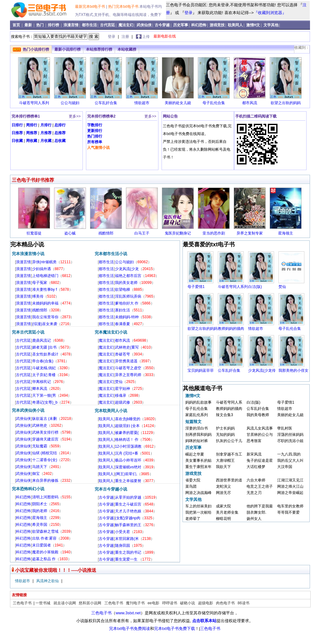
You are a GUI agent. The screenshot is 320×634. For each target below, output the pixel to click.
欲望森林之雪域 (45, 531)
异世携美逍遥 (126, 361)
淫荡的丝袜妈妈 (290, 434)
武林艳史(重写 (127, 347)
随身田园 (122, 545)
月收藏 (46, 140)
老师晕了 (192, 518)
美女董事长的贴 (198, 460)
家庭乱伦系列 (196, 415)
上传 (146, 36)
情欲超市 (141, 103)
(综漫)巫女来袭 (44, 324)
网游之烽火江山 (290, 486)
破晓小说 (187, 603)
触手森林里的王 (128, 525)
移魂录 (120, 395)
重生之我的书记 (128, 552)
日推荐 (17, 133)
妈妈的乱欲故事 (198, 402)
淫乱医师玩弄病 (128, 296)
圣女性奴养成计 (45, 354)
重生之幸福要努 (128, 481)
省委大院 (192, 480)
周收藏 (31, 140)
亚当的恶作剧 (213, 233)
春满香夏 (122, 324)
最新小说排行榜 (67, 49)
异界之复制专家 (250, 233)
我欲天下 (223, 467)
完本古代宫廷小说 (28, 332)
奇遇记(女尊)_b (45, 402)
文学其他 (270, 25)
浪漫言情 (70, 25)
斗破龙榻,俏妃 (44, 368)
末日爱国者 (41, 545)
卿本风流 (39, 388)
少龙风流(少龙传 (262, 370)
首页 (16, 25)
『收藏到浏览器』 (270, 12)
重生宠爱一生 (126, 559)
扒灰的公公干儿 (229, 441)
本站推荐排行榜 (99, 49)
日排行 (17, 125)
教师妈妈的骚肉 (231, 328)
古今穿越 (162, 25)
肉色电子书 (225, 603)
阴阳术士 (39, 504)
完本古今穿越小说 (111, 489)
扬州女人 (254, 518)
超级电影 (205, 603)
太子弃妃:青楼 (44, 375)
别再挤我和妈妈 (198, 434)
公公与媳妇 (70, 103)
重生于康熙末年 (198, 467)
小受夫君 (122, 532)
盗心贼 (70, 233)
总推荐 (60, 133)
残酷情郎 (105, 233)
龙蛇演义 (223, 486)
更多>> (75, 116)
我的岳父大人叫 (290, 460)
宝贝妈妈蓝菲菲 (201, 370)
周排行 (31, 125)
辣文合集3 (224, 415)
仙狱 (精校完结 (44, 453)
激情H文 (253, 25)
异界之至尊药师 (128, 375)
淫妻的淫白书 (196, 428)
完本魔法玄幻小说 (111, 332)
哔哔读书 (169, 603)
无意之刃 (254, 493)
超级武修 (122, 402)
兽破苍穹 (122, 354)
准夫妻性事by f (44, 289)
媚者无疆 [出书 (44, 347)
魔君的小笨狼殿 (45, 552)
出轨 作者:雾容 (44, 538)
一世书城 (42, 603)
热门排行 (94, 136)
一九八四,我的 (289, 454)
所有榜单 (94, 142)
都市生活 (89, 25)
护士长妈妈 (225, 428)
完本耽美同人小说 (111, 410)
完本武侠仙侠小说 (28, 410)
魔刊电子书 (135, 603)
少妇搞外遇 (41, 269)
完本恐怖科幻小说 (28, 488)
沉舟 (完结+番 (126, 453)
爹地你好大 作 (126, 303)
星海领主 (285, 233)
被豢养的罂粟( (127, 432)
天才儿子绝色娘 (128, 511)
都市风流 (249, 103)
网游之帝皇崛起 (290, 493)
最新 (28, 25)
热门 (40, 25)
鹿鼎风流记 (41, 340)
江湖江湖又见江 (290, 480)
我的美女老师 (126, 282)
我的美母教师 (258, 415)
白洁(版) (255, 286)
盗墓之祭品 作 (44, 559)
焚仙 (118, 382)
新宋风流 (254, 454)
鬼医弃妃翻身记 (178, 233)
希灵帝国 (39, 524)
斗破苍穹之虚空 (128, 368)
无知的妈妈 (225, 434)
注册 (126, 36)
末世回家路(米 (127, 538)
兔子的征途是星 (260, 460)
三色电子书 (22, 603)
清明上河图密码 (45, 497)
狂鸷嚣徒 (34, 233)
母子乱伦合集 (213, 103)
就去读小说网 (64, 603)
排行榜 (54, 25)
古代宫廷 (107, 25)
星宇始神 (122, 388)
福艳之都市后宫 (128, 276)
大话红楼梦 (256, 467)
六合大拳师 (256, 480)
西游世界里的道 (229, 480)
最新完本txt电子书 (90, 6)
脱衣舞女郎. (256, 512)
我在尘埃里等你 (45, 317)
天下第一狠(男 (44, 395)
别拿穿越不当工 (229, 454)
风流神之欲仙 (48, 581)
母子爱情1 (196, 286)
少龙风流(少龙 (127, 269)
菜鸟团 (191, 486)
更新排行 (94, 130)
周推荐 (31, 133)
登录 (188, 12)
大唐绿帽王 (225, 460)
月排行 (46, 125)
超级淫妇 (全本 (127, 426)
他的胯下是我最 (260, 506)
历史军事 (180, 25)
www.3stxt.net (128, 613)
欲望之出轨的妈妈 (286, 103)
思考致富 (254, 441)
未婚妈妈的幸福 (45, 303)
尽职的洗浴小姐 (290, 441)
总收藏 (60, 140)
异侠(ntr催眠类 (44, 262)
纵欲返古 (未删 (44, 418)
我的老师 (39, 511)
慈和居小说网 (90, 603)
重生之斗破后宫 (128, 504)
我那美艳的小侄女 (293, 370)
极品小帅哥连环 (128, 460)
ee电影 (153, 603)
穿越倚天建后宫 (45, 439)
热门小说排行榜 (36, 49)
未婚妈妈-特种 (127, 317)
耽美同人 (235, 25)
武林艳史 (39, 425)
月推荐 (46, 133)
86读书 (243, 603)
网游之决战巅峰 (198, 493)
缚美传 (37, 296)
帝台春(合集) (42, 361)
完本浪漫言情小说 (28, 253)
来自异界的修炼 (45, 480)
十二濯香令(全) (44, 460)
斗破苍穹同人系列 (34, 103)
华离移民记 (41, 382)
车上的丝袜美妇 (198, 506)
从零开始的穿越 (128, 497)
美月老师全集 (227, 512)
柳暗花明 (223, 518)
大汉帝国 (284, 467)
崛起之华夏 (194, 454)
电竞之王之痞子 (260, 486)
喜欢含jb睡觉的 (127, 419)
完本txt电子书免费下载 (174, 628)
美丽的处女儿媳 (178, 103)
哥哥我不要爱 (288, 512)
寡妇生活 (122, 310)
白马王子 (141, 233)
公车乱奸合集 (106, 103)
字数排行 (94, 125)
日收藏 (17, 140)
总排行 (60, 125)
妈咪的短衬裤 (196, 441)
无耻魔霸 (39, 446)
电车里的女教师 (290, 506)
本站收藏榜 (127, 49)
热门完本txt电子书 (123, 6)
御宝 (36, 473)
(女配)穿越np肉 (127, 518)
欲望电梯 (122, 289)
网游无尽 (223, 493)
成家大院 (223, 506)
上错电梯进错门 (45, 276)
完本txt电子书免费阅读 (129, 628)
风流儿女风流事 (260, 428)
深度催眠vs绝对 (128, 467)
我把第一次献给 (198, 512)
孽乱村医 (284, 428)
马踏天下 (39, 467)
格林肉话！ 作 (126, 439)
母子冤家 (39, 282)
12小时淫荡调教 (128, 446)
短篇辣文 (193, 421)
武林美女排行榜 (45, 432)
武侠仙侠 (144, 25)
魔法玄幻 (125, 25)
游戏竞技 (217, 25)
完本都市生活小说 (111, 253)
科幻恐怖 (198, 25)
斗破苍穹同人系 (229, 402)
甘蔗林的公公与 (260, 434)
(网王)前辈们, (126, 474)
